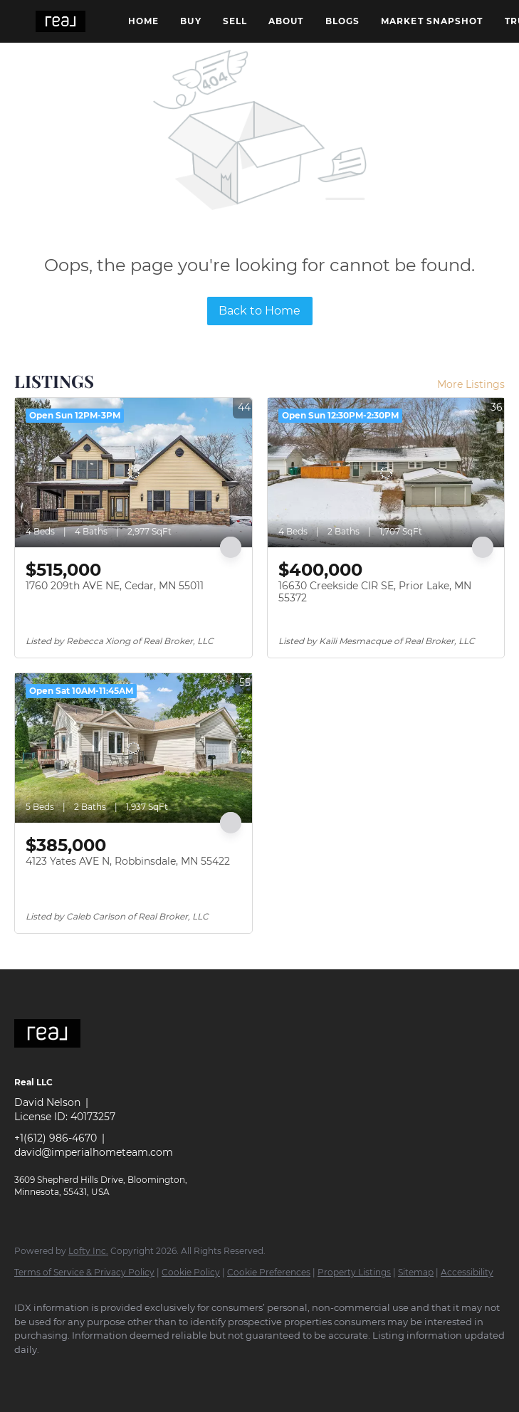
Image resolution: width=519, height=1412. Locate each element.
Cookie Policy (191, 1272)
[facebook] (31, 1373)
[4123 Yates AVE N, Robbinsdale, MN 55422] (133, 748)
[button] (60, 21)
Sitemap (416, 1272)
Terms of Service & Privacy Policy (84, 1272)
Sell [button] (235, 21)
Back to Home (259, 310)
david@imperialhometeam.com (93, 1152)
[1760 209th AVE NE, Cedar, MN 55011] (133, 472)
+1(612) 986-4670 (55, 1138)
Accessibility (467, 1272)
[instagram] (114, 1373)
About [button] (286, 21)
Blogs (342, 21)
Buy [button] (190, 21)
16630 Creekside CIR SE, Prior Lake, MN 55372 (374, 592)
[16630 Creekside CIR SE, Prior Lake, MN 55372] (386, 472)
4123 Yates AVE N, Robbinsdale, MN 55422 (128, 861)
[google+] (155, 1373)
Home (143, 21)
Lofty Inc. (88, 1250)
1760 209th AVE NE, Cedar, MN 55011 (115, 585)
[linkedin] (73, 1373)
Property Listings (354, 1272)
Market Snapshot (432, 21)
